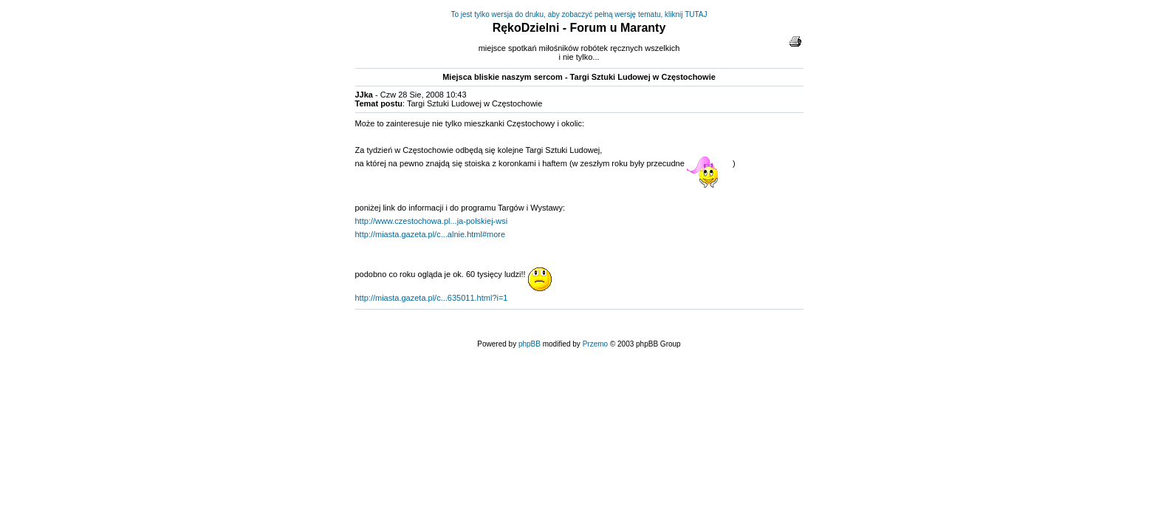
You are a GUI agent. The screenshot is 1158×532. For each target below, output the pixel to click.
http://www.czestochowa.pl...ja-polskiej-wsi (431, 220)
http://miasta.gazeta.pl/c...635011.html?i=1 (431, 297)
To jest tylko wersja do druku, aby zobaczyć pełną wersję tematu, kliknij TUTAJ (579, 14)
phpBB (529, 344)
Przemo (595, 344)
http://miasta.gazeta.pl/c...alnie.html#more (430, 234)
